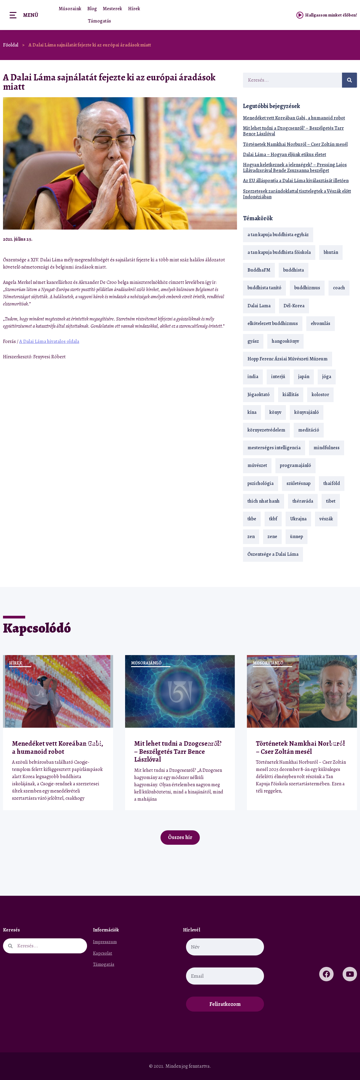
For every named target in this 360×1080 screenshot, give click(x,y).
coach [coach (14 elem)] (339, 287)
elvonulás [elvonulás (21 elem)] (320, 323)
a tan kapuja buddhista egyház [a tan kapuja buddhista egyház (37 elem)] (278, 234)
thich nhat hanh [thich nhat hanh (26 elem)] (264, 501)
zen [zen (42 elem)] (251, 536)
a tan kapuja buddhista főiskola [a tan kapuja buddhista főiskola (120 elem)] (279, 252)
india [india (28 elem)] (253, 376)
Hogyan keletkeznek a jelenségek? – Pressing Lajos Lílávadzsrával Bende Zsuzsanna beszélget (295, 167)
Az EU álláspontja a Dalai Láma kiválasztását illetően (296, 180)
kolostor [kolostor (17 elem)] (320, 394)
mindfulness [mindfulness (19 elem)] (327, 447)
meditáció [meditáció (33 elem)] (308, 430)
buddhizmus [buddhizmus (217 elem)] (307, 287)
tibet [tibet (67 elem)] (330, 501)
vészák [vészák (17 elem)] (326, 519)
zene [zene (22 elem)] (272, 536)
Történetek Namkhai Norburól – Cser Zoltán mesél (295, 144)
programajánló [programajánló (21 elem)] (295, 465)
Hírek (134, 8)
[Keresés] (349, 80)
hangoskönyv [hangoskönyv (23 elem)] (285, 341)
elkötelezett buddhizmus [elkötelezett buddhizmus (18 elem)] (273, 323)
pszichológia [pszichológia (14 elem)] (261, 483)
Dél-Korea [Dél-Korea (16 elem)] (294, 305)
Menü (30, 15)
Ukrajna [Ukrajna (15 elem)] (298, 519)
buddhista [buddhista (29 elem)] (293, 270)
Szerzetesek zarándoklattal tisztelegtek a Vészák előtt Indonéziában (297, 194)
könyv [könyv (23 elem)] (275, 412)
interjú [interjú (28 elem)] (278, 376)
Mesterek (112, 8)
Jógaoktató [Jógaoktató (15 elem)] (259, 394)
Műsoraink (70, 8)
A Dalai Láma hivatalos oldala (49, 341)
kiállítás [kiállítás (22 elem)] (291, 394)
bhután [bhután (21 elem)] (331, 252)
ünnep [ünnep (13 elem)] (296, 536)
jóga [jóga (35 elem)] (326, 376)
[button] (217, 239)
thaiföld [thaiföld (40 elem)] (331, 483)
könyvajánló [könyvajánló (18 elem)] (306, 412)
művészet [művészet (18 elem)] (257, 465)
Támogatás (99, 21)
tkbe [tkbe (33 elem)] (252, 519)
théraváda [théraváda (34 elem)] (302, 501)
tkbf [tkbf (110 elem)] (273, 519)
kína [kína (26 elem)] (252, 412)
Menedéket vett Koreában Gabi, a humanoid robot (294, 118)
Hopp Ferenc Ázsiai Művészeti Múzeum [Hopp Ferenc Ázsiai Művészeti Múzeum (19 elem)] (288, 359)
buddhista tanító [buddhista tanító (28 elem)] (264, 287)
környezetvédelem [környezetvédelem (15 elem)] (266, 430)
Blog (92, 8)
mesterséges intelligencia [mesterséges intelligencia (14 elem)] (274, 447)
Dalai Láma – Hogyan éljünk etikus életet (284, 154)
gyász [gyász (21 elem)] (253, 341)
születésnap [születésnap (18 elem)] (298, 483)
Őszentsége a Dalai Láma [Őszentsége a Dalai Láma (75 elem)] (273, 554)
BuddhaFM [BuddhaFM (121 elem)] (259, 270)
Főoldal (10, 45)
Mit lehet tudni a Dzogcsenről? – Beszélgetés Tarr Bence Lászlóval (293, 131)
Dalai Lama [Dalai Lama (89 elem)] (259, 305)
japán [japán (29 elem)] (303, 376)
